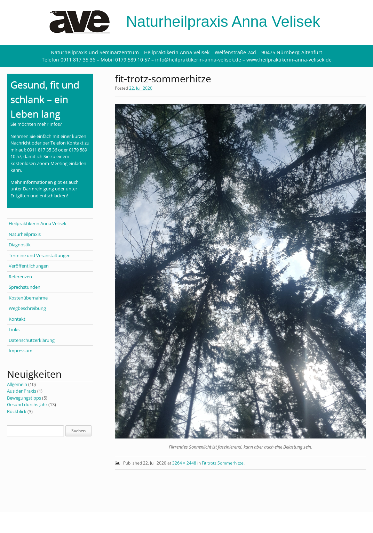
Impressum (20, 350)
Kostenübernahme (28, 298)
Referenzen (20, 276)
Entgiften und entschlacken (38, 195)
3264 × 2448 (184, 463)
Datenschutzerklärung (32, 340)
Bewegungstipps (24, 398)
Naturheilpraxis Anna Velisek (186, 21)
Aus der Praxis (21, 391)
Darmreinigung (38, 189)
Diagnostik (20, 244)
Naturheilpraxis (25, 234)
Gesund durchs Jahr (27, 404)
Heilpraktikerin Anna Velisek (37, 223)
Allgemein (17, 384)
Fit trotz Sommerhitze (223, 463)
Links (14, 329)
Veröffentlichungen (29, 266)
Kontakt (17, 319)
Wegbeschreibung (27, 308)
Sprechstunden (24, 287)
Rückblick (16, 411)
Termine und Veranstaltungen (40, 255)
